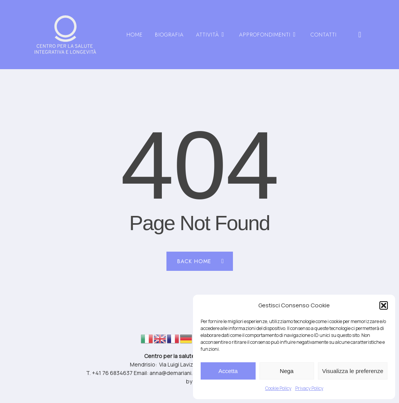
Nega (287, 371)
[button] (383, 305)
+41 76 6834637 (112, 372)
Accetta (228, 371)
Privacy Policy (309, 388)
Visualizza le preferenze (352, 371)
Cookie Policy (278, 388)
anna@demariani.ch (174, 372)
